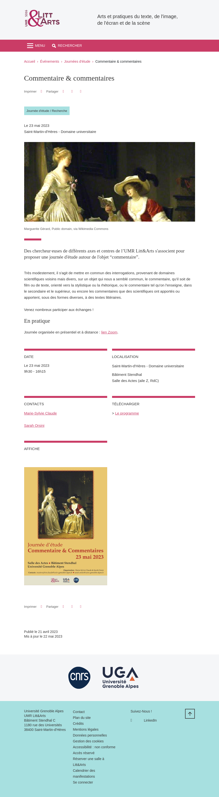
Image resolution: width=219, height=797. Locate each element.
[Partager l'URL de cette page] (80, 91)
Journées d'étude (77, 61)
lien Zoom (109, 332)
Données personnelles (90, 735)
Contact (78, 712)
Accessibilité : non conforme (94, 747)
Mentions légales (85, 729)
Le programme (127, 413)
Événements (49, 61)
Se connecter (83, 782)
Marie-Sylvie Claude (40, 413)
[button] (67, 46)
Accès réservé (83, 753)
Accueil (29, 61)
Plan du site (82, 718)
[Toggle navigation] (36, 46)
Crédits (78, 724)
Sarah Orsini (34, 425)
